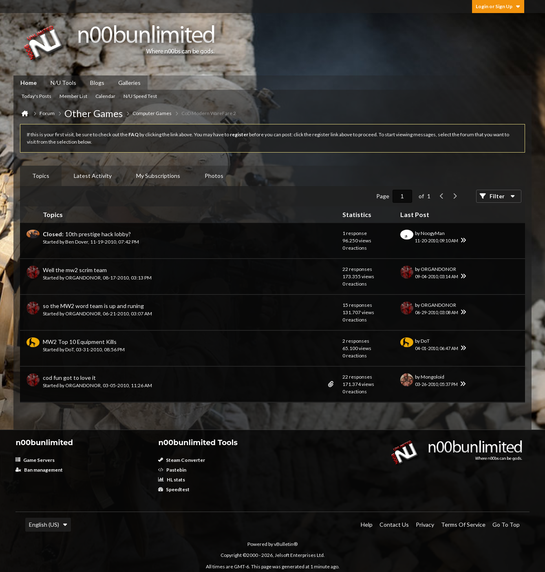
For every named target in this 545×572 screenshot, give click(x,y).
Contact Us (394, 524)
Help (367, 524)
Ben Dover (76, 242)
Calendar (105, 96)
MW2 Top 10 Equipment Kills (80, 341)
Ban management (39, 470)
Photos (214, 175)
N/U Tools (63, 82)
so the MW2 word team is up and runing (93, 305)
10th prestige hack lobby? (98, 234)
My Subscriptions (158, 175)
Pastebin (172, 470)
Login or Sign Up (498, 6)
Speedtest (174, 489)
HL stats (171, 480)
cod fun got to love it (69, 377)
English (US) (48, 524)
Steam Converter (181, 460)
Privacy (425, 524)
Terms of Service (463, 524)
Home (28, 82)
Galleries (129, 82)
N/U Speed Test (140, 96)
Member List (73, 96)
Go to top (506, 524)
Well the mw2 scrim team (75, 269)
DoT (69, 349)
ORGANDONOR (83, 278)
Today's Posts (36, 96)
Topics (40, 175)
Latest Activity (93, 175)
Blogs (97, 82)
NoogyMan (433, 233)
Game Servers (35, 460)
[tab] (41, 176)
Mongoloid (432, 377)
